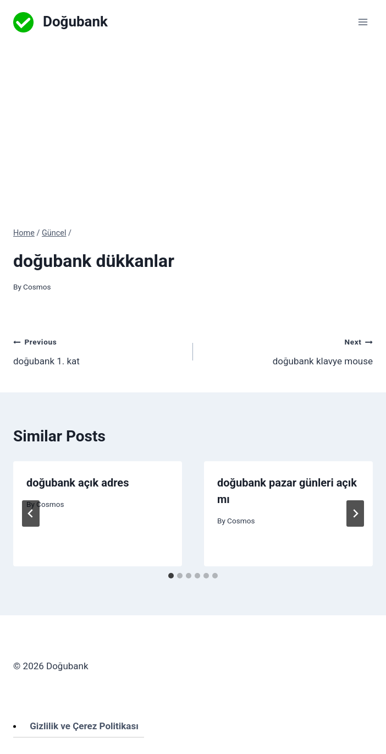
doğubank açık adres (77, 482)
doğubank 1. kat (98, 350)
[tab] (171, 575)
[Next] (355, 513)
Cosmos (37, 286)
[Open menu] (362, 21)
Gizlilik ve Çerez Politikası (84, 725)
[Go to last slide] (31, 513)
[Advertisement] (193, 127)
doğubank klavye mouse (287, 350)
